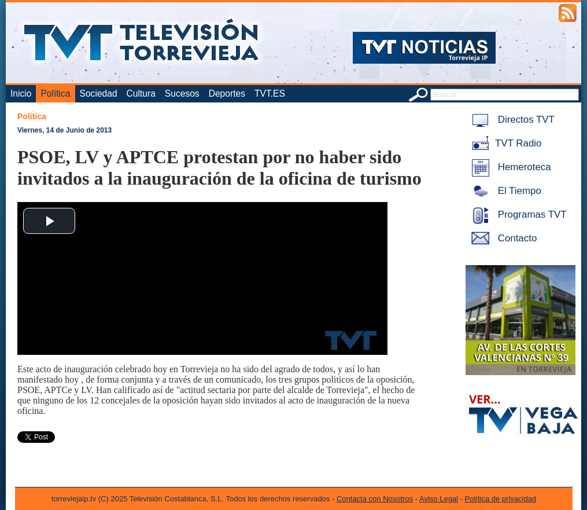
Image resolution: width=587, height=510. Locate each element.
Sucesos (182, 93)
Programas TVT (517, 214)
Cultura (141, 93)
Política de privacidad (501, 498)
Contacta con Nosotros (375, 498)
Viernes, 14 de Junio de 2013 (64, 130)
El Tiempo (504, 190)
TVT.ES (269, 93)
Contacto (502, 238)
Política (55, 93)
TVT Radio (504, 143)
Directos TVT (511, 119)
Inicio (20, 93)
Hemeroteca (509, 167)
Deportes (227, 93)
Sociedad (98, 93)
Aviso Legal (438, 498)
